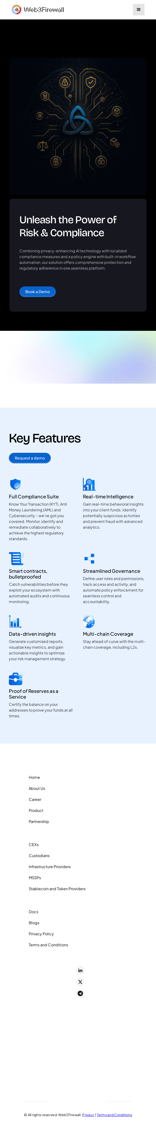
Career (35, 800)
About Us (37, 789)
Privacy (88, 1115)
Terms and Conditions (48, 948)
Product (36, 811)
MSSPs (35, 879)
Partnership (39, 822)
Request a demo (30, 457)
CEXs (34, 846)
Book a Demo (37, 295)
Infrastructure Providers (50, 868)
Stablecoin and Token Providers (57, 890)
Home (34, 777)
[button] (138, 9)
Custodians (39, 857)
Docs (33, 915)
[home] (38, 10)
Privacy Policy (41, 937)
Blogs (34, 926)
